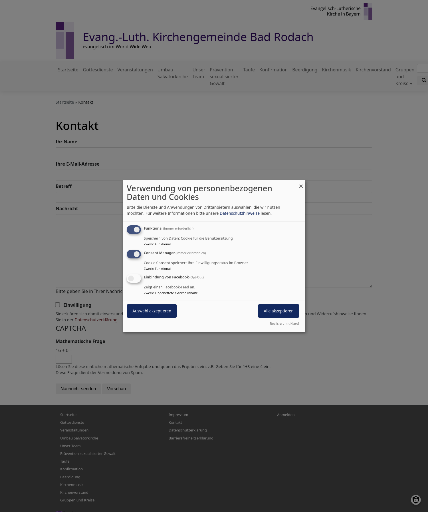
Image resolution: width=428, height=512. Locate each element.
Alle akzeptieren (279, 311)
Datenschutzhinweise (240, 213)
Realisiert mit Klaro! (284, 323)
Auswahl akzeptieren (151, 311)
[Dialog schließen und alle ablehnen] (301, 183)
